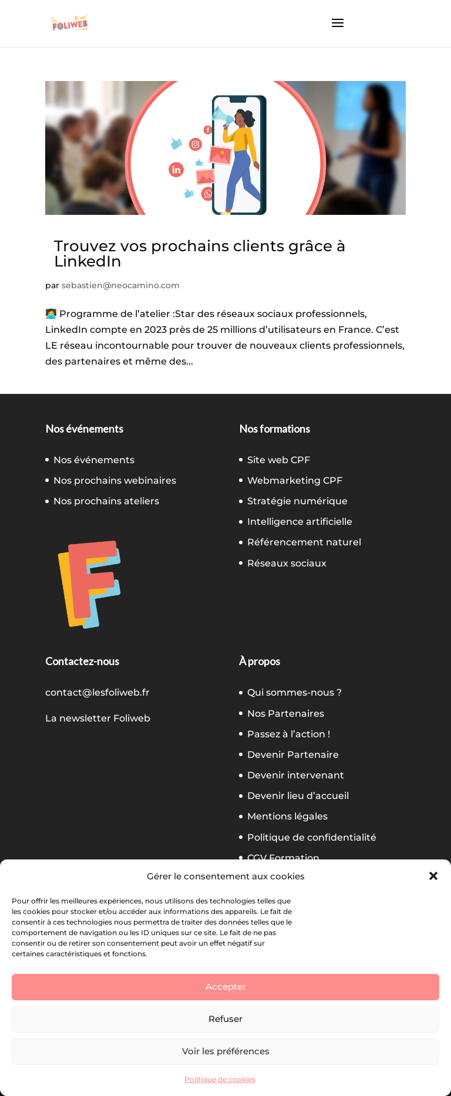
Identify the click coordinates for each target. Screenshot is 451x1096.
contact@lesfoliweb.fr (97, 692)
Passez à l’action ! (288, 734)
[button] (433, 876)
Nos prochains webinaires (114, 480)
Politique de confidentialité (311, 837)
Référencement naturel (304, 542)
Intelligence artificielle (299, 521)
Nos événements (93, 460)
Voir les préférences (226, 1051)
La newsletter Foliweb (97, 718)
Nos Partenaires (285, 713)
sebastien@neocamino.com (121, 285)
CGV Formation (283, 858)
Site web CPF (278, 460)
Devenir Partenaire (293, 754)
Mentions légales (287, 816)
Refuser (225, 1018)
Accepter (226, 986)
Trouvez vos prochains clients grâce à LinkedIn (200, 254)
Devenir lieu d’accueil (298, 795)
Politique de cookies (219, 1079)
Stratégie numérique (297, 501)
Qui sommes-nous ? (294, 692)
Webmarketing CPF (294, 480)
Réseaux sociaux (287, 563)
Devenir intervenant (295, 775)
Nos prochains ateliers (106, 501)
